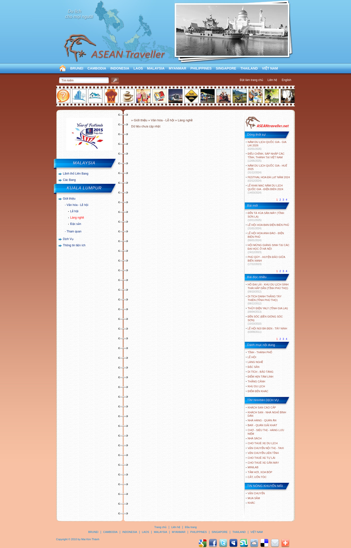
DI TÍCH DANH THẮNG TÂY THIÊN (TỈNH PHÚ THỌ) (265, 300)
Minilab (253, 467)
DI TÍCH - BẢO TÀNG (260, 371)
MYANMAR (177, 68)
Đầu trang (191, 527)
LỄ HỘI (252, 357)
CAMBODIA (97, 68)
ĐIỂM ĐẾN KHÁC (258, 391)
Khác (251, 502)
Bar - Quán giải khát (262, 425)
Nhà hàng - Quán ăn (262, 420)
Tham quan (74, 231)
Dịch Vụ (68, 239)
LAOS (138, 68)
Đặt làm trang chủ (251, 80)
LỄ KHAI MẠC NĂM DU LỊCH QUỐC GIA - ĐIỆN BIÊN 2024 (265, 189)
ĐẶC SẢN (253, 366)
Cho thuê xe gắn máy (263, 462)
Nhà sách (255, 438)
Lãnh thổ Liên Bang (75, 173)
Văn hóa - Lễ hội (77, 205)
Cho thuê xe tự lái (261, 457)
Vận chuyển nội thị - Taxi (266, 448)
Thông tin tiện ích (74, 245)
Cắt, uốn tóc (257, 477)
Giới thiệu (69, 198)
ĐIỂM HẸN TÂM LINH (260, 376)
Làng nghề (77, 217)
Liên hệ (272, 80)
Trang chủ (160, 527)
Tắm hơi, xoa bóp (260, 472)
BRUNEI (76, 68)
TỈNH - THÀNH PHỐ (260, 352)
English (286, 80)
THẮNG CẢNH (256, 381)
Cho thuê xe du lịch (263, 443)
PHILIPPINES (201, 68)
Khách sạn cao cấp (262, 407)
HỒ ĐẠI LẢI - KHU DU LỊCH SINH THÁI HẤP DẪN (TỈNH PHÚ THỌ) (268, 288)
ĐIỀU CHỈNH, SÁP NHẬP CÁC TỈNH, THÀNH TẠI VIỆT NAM (266, 157)
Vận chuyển (256, 493)
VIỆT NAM (270, 68)
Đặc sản (75, 224)
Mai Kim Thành (90, 539)
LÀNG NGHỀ (255, 362)
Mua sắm (254, 498)
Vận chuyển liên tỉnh (263, 452)
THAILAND (249, 68)
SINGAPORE (226, 68)
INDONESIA (119, 68)
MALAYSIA (156, 68)
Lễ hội (74, 211)
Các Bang (69, 180)
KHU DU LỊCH (256, 386)
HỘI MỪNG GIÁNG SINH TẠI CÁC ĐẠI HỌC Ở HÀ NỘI (268, 249)
